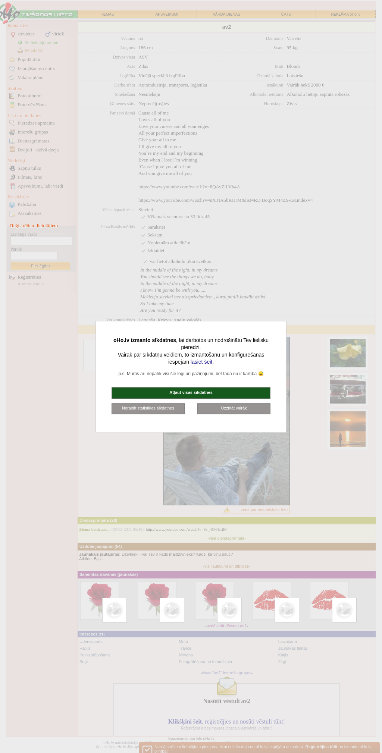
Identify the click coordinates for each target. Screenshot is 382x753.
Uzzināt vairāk (234, 408)
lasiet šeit (201, 362)
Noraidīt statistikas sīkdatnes (148, 408)
